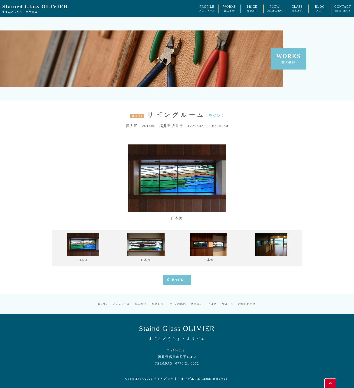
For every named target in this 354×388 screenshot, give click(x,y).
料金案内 (157, 303)
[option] (177, 182)
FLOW (275, 8)
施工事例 (141, 303)
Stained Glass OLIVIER (35, 9)
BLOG (320, 8)
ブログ (212, 303)
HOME (102, 303)
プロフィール (121, 303)
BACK (174, 280)
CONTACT (342, 8)
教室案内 (197, 303)
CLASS (297, 8)
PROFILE (207, 8)
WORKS (229, 8)
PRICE (252, 8)
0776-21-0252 (187, 363)
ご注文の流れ (177, 303)
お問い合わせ (247, 303)
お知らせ (227, 303)
